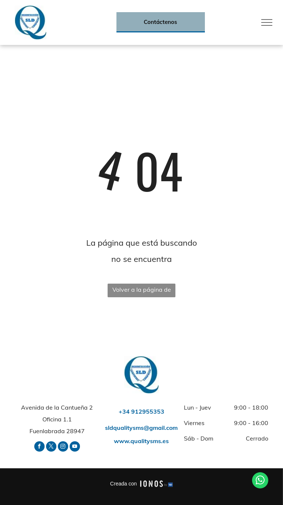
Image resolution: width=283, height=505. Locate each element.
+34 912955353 (141, 411)
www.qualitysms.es (141, 441)
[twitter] (51, 447)
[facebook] (39, 447)
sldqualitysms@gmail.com (141, 427)
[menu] (266, 22)
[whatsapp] (260, 481)
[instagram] (63, 447)
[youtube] (75, 447)
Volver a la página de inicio (141, 291)
